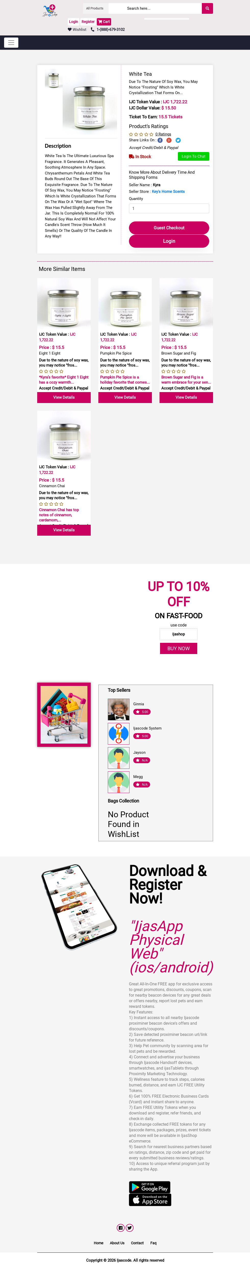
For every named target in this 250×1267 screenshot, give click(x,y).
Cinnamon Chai (52, 485)
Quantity (136, 198)
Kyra (156, 185)
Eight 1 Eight (49, 352)
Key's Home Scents (168, 191)
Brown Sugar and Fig (178, 352)
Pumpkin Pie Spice (116, 352)
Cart (104, 22)
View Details (64, 397)
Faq (153, 1242)
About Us (117, 1242)
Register (88, 22)
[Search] (170, 8)
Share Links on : (142, 140)
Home (98, 1242)
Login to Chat (193, 156)
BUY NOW (178, 648)
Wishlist (77, 29)
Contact (137, 1242)
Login (73, 22)
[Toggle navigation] (11, 42)
